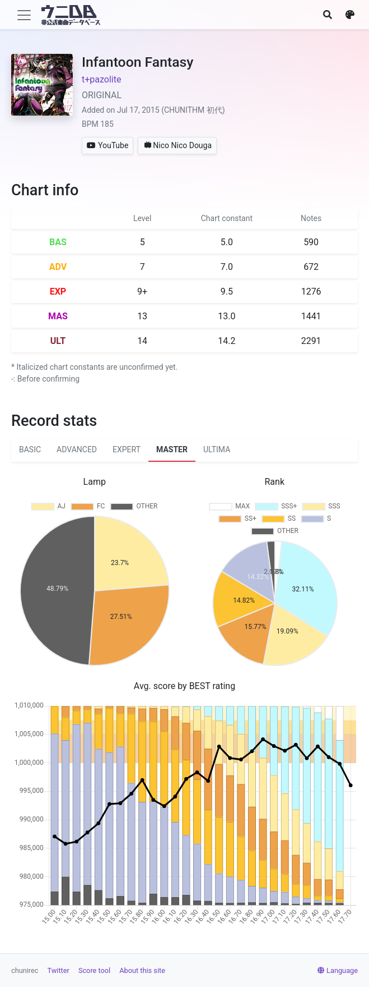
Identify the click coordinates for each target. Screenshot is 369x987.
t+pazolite (101, 79)
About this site (142, 970)
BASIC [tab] (30, 449)
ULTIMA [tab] (216, 449)
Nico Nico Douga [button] (178, 145)
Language (337, 970)
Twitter (58, 970)
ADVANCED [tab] (77, 449)
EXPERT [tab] (127, 449)
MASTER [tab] (172, 449)
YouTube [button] (107, 145)
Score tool (94, 970)
